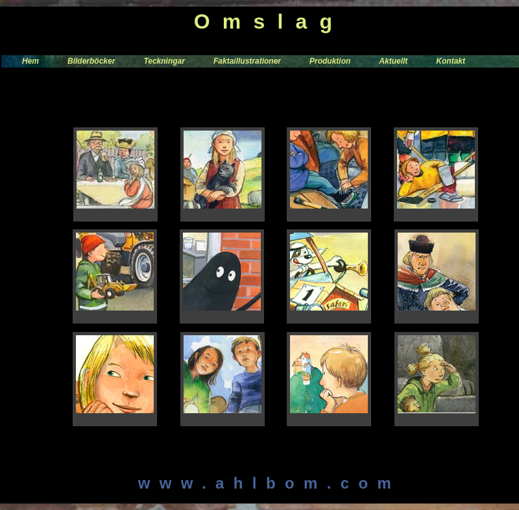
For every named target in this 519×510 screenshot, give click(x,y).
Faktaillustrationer (247, 61)
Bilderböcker (91, 61)
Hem (30, 61)
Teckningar (164, 61)
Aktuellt (393, 61)
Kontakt (450, 61)
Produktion (329, 61)
